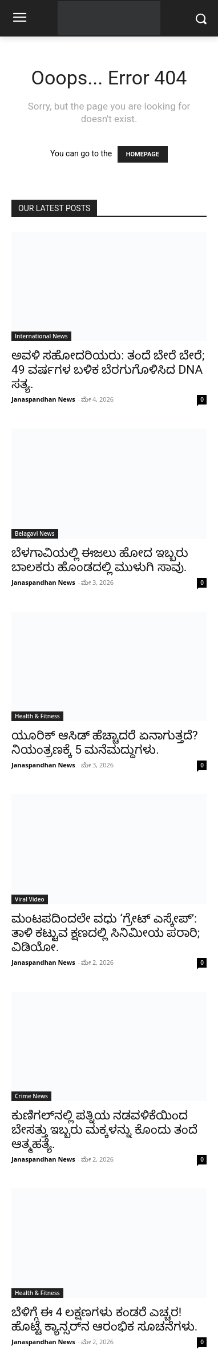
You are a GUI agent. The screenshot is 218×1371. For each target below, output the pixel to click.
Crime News (31, 1096)
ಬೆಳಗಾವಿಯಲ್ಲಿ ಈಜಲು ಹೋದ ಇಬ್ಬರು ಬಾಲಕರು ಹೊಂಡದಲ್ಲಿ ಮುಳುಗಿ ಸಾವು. (99, 560)
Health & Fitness (37, 716)
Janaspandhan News (43, 399)
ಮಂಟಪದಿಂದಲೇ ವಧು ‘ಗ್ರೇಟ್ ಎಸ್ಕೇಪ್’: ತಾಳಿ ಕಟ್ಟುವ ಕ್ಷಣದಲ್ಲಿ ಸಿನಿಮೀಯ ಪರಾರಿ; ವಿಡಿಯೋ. (105, 933)
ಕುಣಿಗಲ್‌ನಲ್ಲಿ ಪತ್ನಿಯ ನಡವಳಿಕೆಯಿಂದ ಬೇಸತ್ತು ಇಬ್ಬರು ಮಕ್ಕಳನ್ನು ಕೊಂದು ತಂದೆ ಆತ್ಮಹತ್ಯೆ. (104, 1130)
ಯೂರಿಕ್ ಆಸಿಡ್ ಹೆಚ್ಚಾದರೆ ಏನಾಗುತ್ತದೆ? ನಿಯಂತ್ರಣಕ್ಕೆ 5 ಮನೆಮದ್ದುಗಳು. (104, 743)
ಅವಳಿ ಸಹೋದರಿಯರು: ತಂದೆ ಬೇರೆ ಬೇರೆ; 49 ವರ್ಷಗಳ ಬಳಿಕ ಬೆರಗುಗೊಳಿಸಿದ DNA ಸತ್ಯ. (107, 370)
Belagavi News (35, 533)
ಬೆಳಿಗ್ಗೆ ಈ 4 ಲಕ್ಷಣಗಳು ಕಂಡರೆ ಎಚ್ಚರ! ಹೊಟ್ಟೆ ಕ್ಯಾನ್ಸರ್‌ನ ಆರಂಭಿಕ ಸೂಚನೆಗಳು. (104, 1319)
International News (41, 336)
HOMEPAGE (142, 154)
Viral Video (30, 899)
